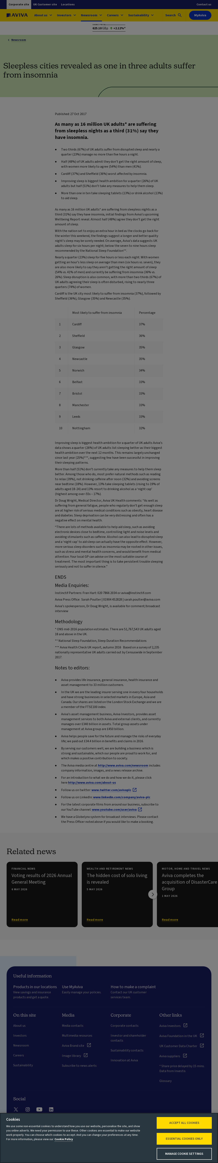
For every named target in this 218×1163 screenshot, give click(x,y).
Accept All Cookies (184, 1123)
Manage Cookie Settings (184, 1153)
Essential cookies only (184, 1138)
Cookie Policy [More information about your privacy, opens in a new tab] (63, 1139)
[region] (109, 1138)
